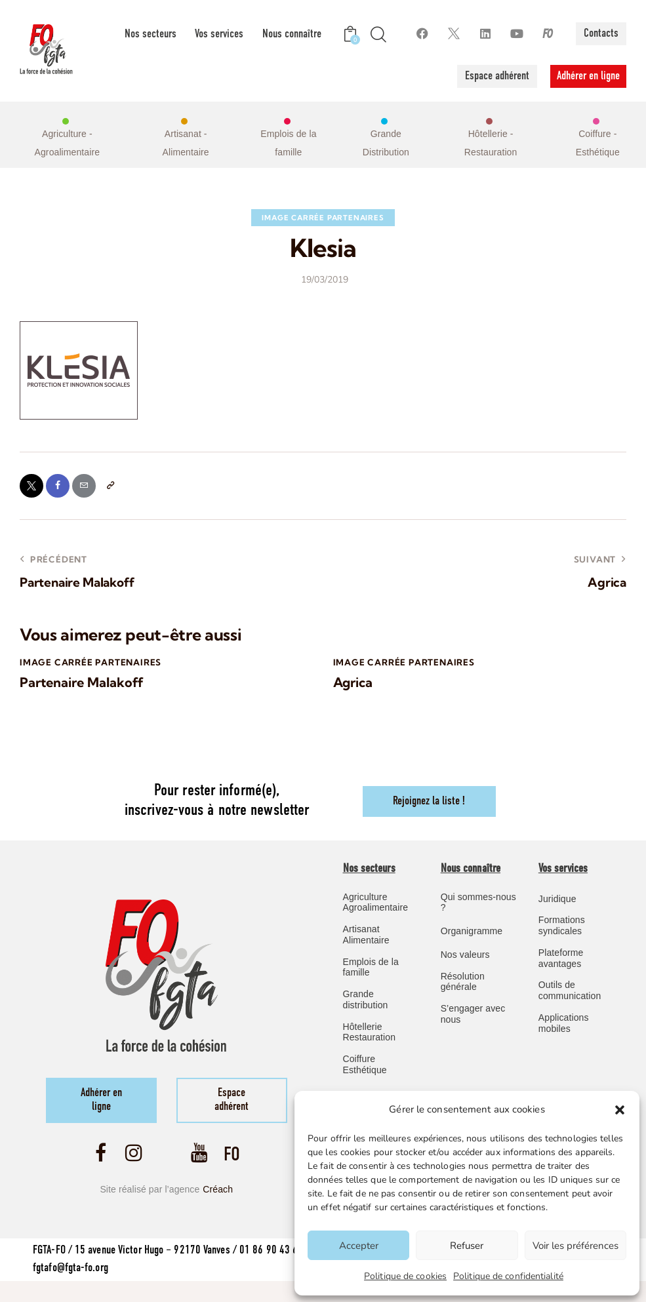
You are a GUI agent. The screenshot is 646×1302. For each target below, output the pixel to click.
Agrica (353, 690)
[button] (619, 1109)
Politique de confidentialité (508, 1276)
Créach (218, 1204)
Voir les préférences (575, 1245)
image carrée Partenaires (323, 217)
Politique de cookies (405, 1276)
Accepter (358, 1245)
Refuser (466, 1245)
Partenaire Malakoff (80, 690)
